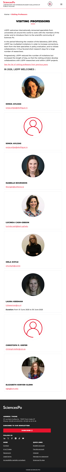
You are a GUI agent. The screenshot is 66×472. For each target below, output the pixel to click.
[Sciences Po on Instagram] (15, 438)
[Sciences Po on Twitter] (8, 438)
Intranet (36, 453)
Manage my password (40, 456)
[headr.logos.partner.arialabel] (50, 4)
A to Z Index (7, 449)
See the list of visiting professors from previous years (26, 65)
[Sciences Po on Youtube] (23, 438)
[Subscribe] (27, 430)
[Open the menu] (61, 4)
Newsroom (7, 453)
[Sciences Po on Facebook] (12, 438)
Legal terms (7, 456)
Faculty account (38, 449)
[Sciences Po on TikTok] (19, 438)
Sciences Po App (39, 460)
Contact (6, 446)
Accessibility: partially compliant (14, 460)
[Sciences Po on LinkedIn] (4, 438)
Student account (39, 446)
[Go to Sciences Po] (12, 408)
